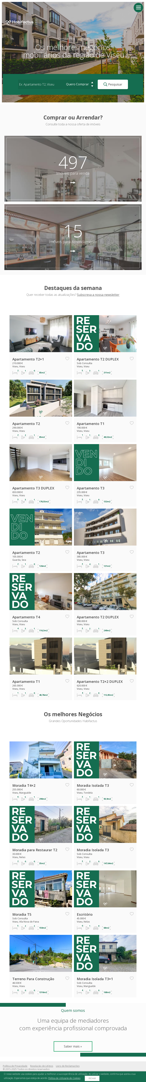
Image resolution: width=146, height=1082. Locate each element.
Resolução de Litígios (41, 1066)
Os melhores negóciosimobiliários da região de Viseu (73, 51)
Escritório (85, 914)
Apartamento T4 (26, 617)
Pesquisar (112, 84)
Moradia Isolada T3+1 (95, 979)
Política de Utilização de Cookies (64, 1078)
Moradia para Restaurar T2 (34, 850)
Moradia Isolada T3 (93, 785)
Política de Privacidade (15, 1066)
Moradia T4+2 (23, 785)
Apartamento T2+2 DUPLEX (100, 681)
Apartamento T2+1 (28, 359)
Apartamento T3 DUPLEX (33, 488)
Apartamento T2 (26, 423)
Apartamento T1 (90, 423)
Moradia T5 (21, 914)
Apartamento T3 (90, 488)
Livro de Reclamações (67, 1066)
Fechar (92, 1078)
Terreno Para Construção (33, 979)
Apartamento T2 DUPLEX (98, 359)
